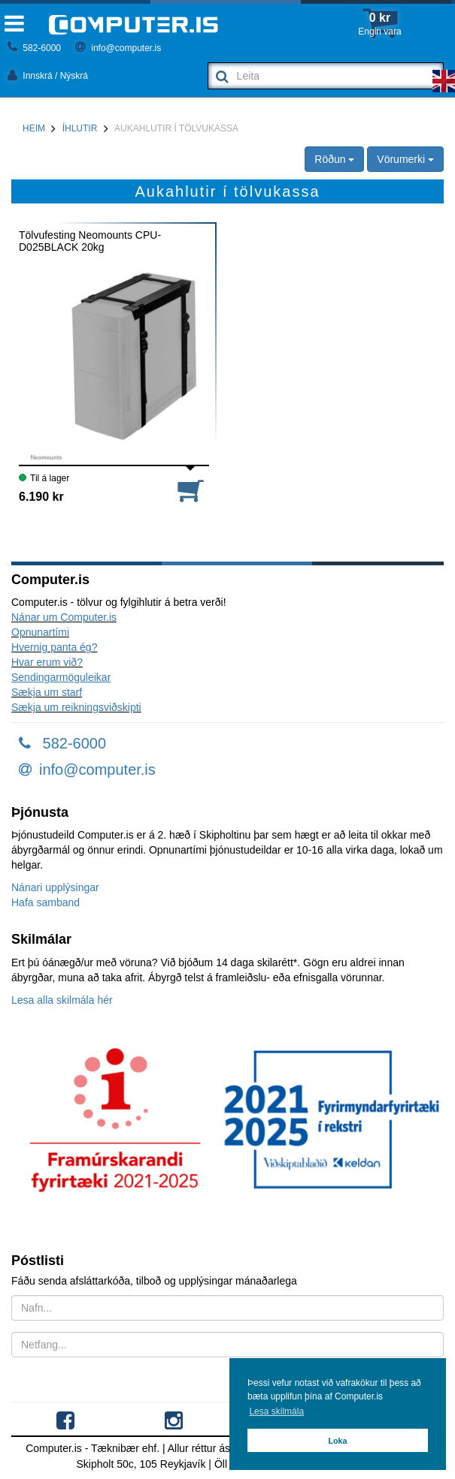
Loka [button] (337, 1440)
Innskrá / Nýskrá (48, 76)
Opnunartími (40, 632)
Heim (34, 128)
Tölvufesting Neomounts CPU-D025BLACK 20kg (90, 241)
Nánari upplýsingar (55, 887)
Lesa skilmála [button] (276, 1411)
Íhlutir (80, 128)
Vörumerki (405, 159)
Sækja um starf (46, 692)
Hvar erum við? (47, 662)
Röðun (334, 159)
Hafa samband (45, 902)
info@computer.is (118, 48)
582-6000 (34, 48)
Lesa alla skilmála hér (62, 1000)
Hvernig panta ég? (54, 647)
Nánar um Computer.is (64, 617)
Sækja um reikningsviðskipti (76, 707)
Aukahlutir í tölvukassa (176, 128)
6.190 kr (41, 496)
